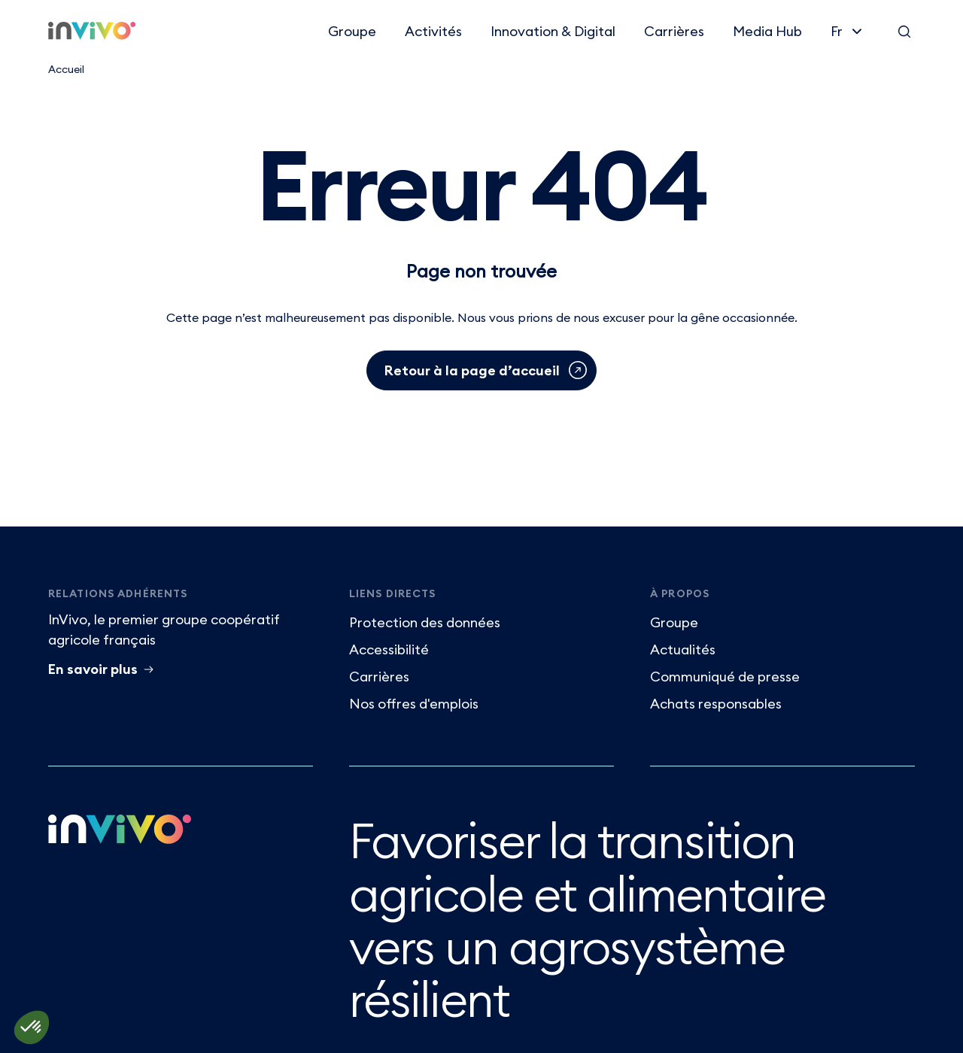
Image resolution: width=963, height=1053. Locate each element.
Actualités (682, 649)
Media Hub (767, 31)
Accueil (66, 69)
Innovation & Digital (553, 31)
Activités (433, 31)
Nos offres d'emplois (413, 703)
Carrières (674, 31)
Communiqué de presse (725, 676)
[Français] (848, 31)
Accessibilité (389, 649)
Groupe (352, 31)
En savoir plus (93, 669)
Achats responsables (716, 703)
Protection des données (424, 622)
